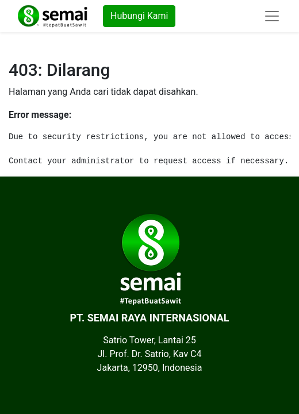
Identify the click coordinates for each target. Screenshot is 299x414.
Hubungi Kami (139, 15)
